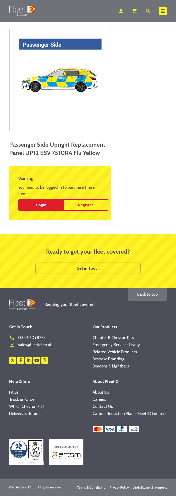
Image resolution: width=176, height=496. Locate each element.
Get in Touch (88, 268)
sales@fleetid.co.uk (30, 344)
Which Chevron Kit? (26, 406)
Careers (99, 399)
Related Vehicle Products (115, 351)
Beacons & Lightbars (111, 366)
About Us (101, 392)
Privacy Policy (119, 487)
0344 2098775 (27, 337)
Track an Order (22, 399)
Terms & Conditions (91, 487)
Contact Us (103, 406)
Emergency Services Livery (116, 344)
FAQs (14, 392)
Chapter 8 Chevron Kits (113, 337)
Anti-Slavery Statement (150, 487)
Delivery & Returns (25, 413)
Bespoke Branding (108, 358)
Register (85, 204)
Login (41, 204)
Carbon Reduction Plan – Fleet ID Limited (129, 413)
